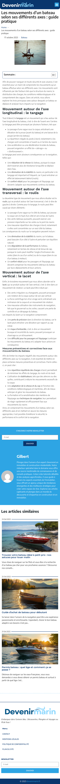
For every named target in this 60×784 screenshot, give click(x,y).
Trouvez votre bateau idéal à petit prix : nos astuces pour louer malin (26, 556)
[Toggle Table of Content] (52, 75)
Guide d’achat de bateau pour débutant (24, 612)
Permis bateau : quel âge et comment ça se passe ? (26, 668)
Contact (6, 734)
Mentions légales (10, 739)
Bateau (24, 37)
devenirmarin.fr (33, 781)
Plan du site (8, 749)
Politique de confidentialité (15, 744)
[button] (57, 5)
